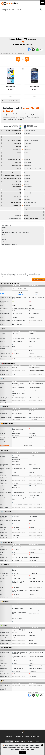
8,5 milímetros (11, 143)
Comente (19, 120)
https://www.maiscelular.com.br (10, 3)
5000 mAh (11, 181)
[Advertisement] (22, 24)
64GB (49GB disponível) (11, 137)
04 (27, 59)
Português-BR (9, 741)
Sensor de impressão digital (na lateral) (11, 178)
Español (23, 741)
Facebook (29, 49)
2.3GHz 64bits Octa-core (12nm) (11, 130)
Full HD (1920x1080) (11, 165)
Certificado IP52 (11, 205)
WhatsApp (37, 49)
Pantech (30, 305)
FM (11, 189)
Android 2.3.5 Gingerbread (34, 367)
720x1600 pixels (11, 149)
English (17, 741)
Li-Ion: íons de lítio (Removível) (34, 218)
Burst (36, 293)
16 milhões (11, 146)
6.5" (11, 156)
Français (30, 741)
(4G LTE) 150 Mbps (11, 172)
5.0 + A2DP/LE (11, 196)
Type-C (11, 199)
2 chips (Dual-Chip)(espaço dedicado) (11, 185)
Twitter (33, 49)
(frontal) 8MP (11, 162)
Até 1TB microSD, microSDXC (11, 140)
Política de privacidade (32, 736)
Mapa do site (9, 736)
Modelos (10, 93)
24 (18, 59)
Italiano (37, 741)
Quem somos (19, 736)
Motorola (14, 305)
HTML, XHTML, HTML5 (11, 202)
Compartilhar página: (41, 49)
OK (22, 752)
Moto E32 (20, 293)
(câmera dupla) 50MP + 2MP (11, 159)
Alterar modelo (3, 287)
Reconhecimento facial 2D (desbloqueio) (11, 175)
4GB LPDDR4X (11, 133)
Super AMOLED (34, 212)
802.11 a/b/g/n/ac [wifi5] (11, 193)
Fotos (10, 96)
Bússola (34, 215)
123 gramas (34, 209)
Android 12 (11, 168)
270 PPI (11, 152)
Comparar (10, 89)
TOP (22, 732)
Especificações (10, 86)
